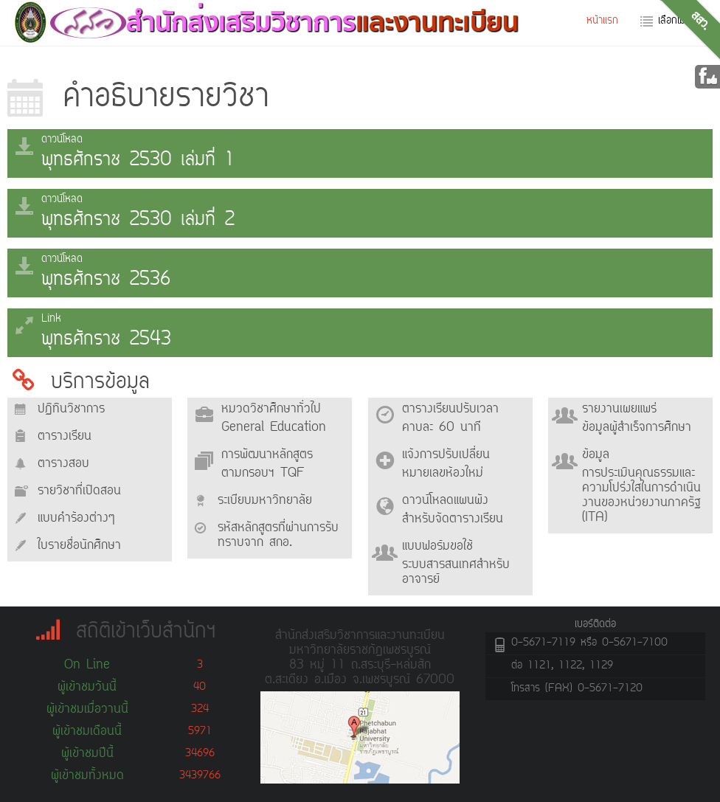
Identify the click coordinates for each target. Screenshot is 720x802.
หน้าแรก (602, 21)
